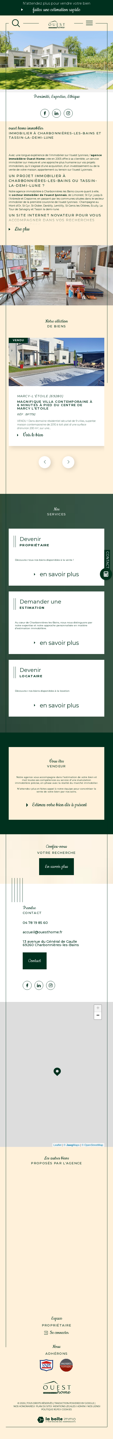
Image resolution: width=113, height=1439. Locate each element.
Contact (107, 559)
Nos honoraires (24, 1406)
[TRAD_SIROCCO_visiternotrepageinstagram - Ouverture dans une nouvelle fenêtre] (68, 113)
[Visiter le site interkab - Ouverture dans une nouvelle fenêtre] (46, 1365)
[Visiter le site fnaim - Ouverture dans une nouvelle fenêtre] (66, 1365)
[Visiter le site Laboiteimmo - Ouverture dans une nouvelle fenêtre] (56, 1424)
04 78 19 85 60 (35, 923)
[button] (68, 462)
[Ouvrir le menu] (89, 23)
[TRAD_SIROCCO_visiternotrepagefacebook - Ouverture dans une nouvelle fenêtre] (44, 113)
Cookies (67, 1409)
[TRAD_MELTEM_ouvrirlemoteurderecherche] (16, 23)
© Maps (72, 1145)
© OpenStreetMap (92, 1145)
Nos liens (93, 1406)
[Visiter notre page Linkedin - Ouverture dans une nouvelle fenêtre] (56, 113)
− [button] (97, 1015)
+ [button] (97, 1008)
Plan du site (43, 1406)
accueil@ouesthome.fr (42, 932)
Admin (81, 1406)
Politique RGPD (50, 1409)
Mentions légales (64, 1406)
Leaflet (58, 1145)
